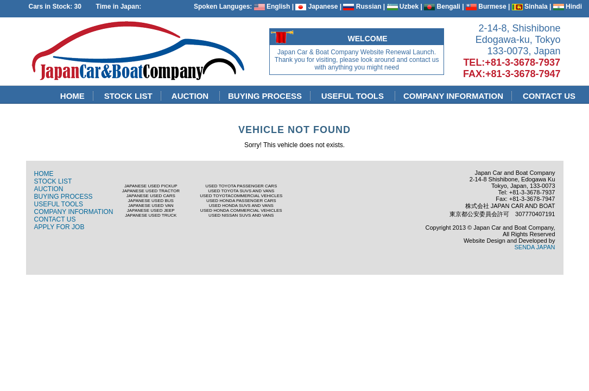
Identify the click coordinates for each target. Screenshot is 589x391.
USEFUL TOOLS (353, 95)
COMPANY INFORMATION (453, 95)
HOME (73, 95)
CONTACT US (549, 95)
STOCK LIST (128, 95)
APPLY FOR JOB (59, 227)
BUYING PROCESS (265, 95)
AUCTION (191, 95)
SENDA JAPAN (535, 247)
